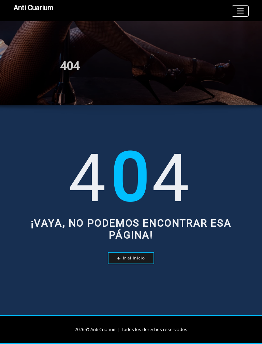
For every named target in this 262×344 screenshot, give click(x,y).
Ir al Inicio (131, 257)
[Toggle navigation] (240, 11)
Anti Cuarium (33, 8)
